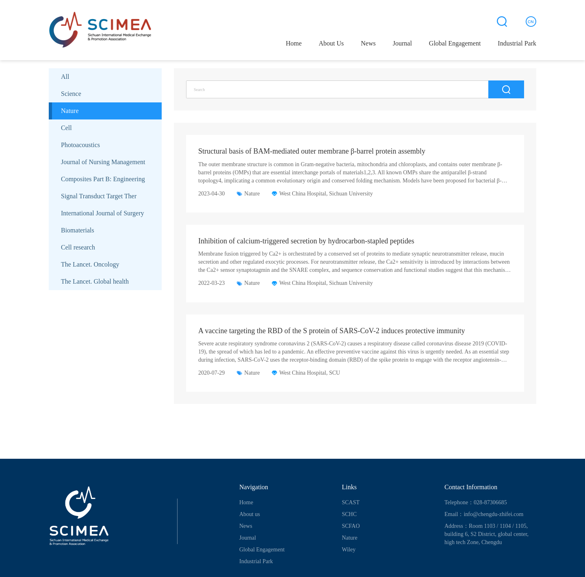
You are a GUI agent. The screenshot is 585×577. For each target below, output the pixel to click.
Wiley (349, 550)
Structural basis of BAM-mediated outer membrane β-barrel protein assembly (311, 151)
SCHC (349, 514)
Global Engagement (455, 43)
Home (293, 43)
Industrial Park (517, 43)
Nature (350, 538)
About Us (331, 43)
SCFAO (351, 526)
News (368, 43)
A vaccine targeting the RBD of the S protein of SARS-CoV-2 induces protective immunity (331, 331)
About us (249, 514)
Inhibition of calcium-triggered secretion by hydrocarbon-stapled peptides (306, 241)
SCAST (351, 502)
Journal (402, 43)
